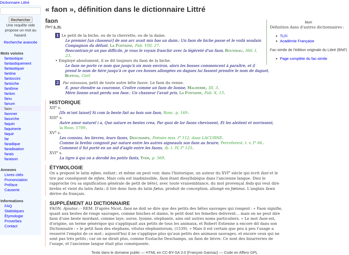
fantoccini (12, 78)
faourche (12, 118)
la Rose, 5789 (72, 127)
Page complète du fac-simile (303, 58)
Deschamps (139, 138)
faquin (10, 123)
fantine (10, 73)
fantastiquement (18, 63)
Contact (11, 226)
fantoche (12, 83)
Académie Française (297, 41)
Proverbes (13, 221)
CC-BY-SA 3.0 (174, 252)
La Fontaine (121, 45)
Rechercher (20, 20)
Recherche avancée (20, 42)
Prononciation (16, 180)
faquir (9, 134)
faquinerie (13, 128)
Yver (145, 158)
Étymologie (14, 216)
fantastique (14, 58)
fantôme (11, 88)
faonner (11, 113)
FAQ (8, 206)
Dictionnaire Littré (14, 2)
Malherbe (196, 88)
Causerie (12, 190)
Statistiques (14, 211)
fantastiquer (14, 68)
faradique (12, 144)
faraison (11, 159)
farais (9, 154)
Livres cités (14, 175)
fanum (10, 103)
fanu (8, 98)
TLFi (283, 36)
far (7, 139)
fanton (10, 93)
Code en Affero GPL (241, 252)
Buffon (72, 75)
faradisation (14, 149)
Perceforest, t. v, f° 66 (241, 143)
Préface (11, 185)
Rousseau (234, 50)
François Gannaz (202, 252)
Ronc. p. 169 (175, 112)
